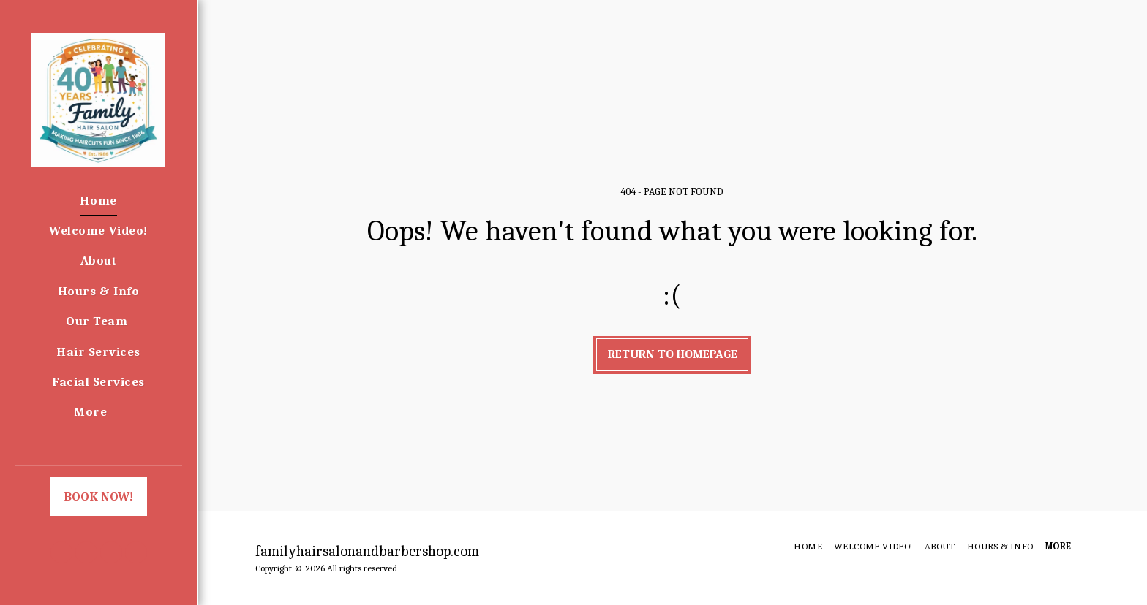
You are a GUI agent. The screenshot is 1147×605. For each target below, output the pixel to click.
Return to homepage (672, 354)
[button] (61, 552)
